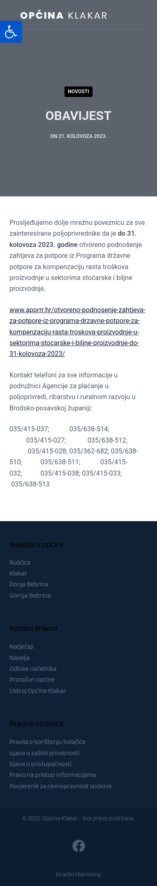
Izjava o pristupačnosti (41, 764)
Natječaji (22, 646)
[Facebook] (78, 846)
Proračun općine (32, 679)
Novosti (78, 91)
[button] (11, 32)
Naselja (20, 658)
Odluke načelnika (33, 668)
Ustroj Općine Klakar (38, 691)
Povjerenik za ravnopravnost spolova (61, 786)
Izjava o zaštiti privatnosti (45, 753)
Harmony (88, 874)
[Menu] (144, 14)
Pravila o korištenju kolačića (48, 742)
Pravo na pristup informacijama (53, 775)
